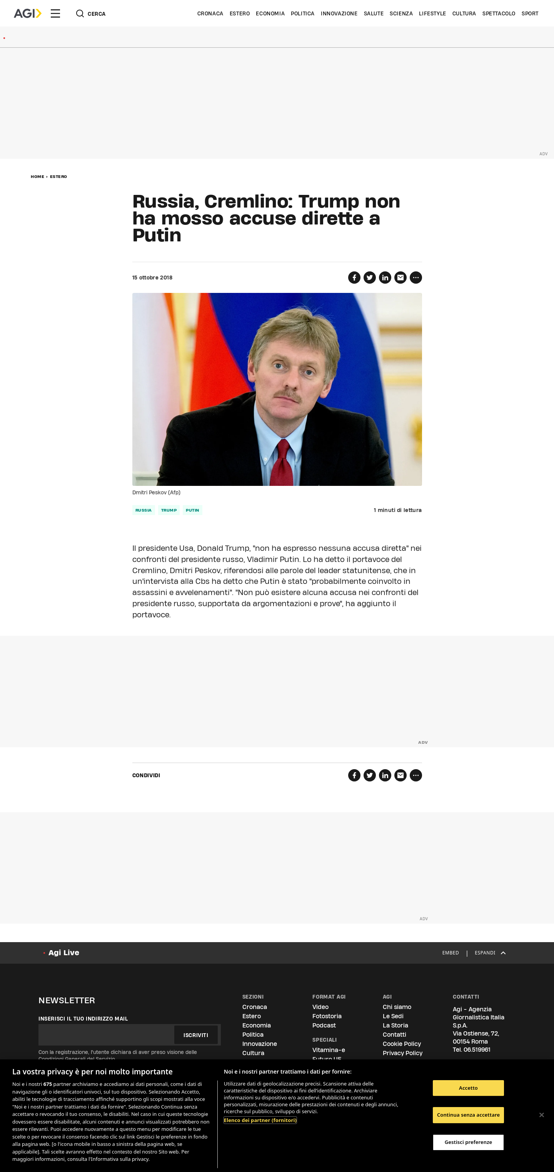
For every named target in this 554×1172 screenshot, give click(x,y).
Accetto (468, 1087)
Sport (530, 13)
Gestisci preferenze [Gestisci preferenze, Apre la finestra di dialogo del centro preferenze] (468, 1142)
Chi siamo (397, 1007)
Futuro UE (326, 1059)
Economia (270, 13)
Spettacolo (499, 13)
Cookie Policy (402, 1043)
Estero (240, 13)
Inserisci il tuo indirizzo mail (83, 1018)
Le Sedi (393, 1016)
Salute (374, 13)
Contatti (394, 1034)
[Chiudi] (541, 1114)
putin (192, 510)
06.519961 (477, 1049)
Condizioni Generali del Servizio (76, 1059)
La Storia (395, 1025)
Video (320, 1007)
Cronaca (210, 13)
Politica (303, 13)
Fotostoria (327, 1016)
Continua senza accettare (468, 1114)
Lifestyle (432, 13)
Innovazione (339, 13)
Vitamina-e (328, 1050)
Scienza (401, 13)
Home (37, 176)
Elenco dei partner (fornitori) (260, 1120)
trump (169, 510)
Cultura (464, 13)
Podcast (324, 1025)
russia (143, 510)
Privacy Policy (402, 1053)
